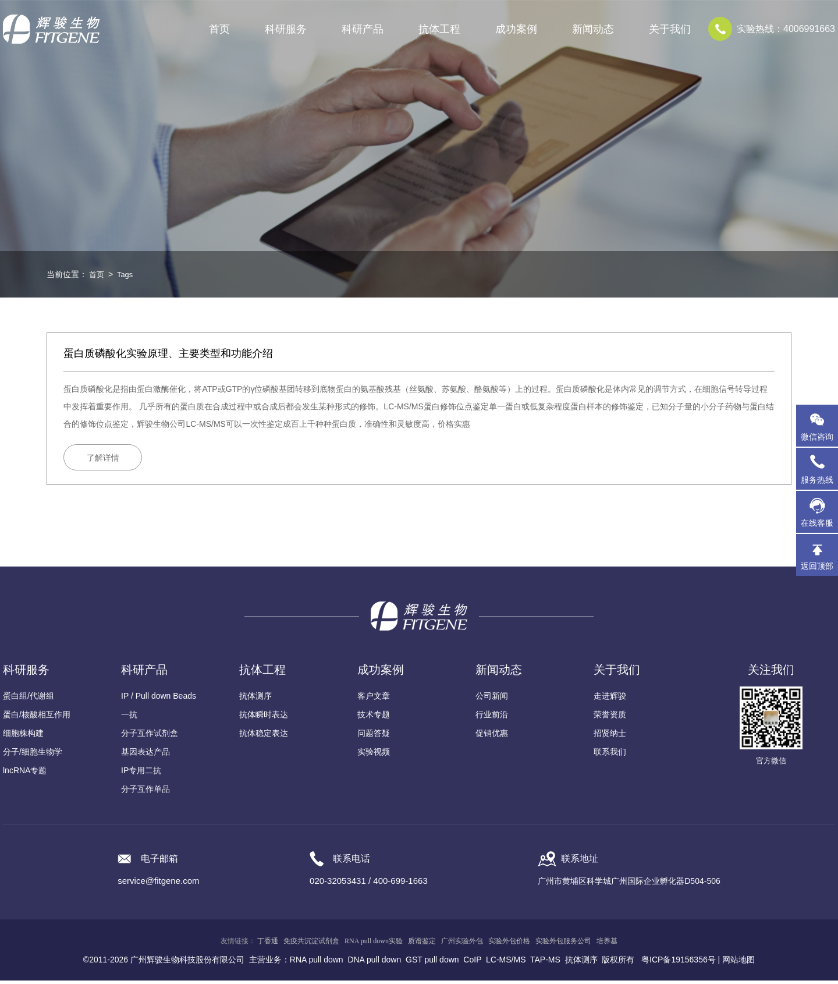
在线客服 (817, 523)
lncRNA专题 (25, 773)
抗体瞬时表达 (263, 718)
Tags (127, 274)
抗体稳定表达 (263, 736)
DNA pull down (374, 963)
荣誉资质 (610, 718)
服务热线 (819, 469)
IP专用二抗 (141, 773)
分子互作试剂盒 (149, 736)
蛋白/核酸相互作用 (36, 718)
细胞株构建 (23, 736)
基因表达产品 (145, 755)
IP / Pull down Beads (158, 699)
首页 (219, 29)
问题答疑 (373, 736)
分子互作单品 (145, 792)
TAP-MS (545, 963)
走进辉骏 (610, 699)
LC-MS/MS (505, 963)
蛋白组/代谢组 (28, 699)
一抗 (129, 718)
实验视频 (373, 755)
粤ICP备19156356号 (678, 963)
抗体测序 (255, 699)
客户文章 (373, 699)
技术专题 (373, 718)
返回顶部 (817, 566)
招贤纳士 (610, 736)
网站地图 (738, 963)
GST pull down (432, 963)
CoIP (472, 963)
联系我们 (610, 755)
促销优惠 (491, 736)
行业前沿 (491, 718)
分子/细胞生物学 (32, 755)
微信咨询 (817, 436)
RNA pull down (316, 963)
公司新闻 (491, 699)
